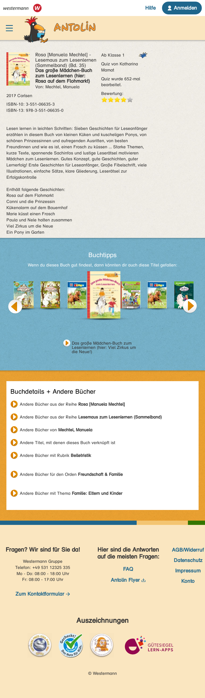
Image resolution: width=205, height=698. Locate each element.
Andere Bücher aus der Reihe (72, 404)
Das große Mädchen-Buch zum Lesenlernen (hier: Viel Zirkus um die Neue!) (104, 344)
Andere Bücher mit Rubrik (55, 455)
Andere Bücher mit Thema (71, 493)
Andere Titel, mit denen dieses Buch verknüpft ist (67, 442)
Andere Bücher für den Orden (71, 474)
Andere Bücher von (56, 429)
